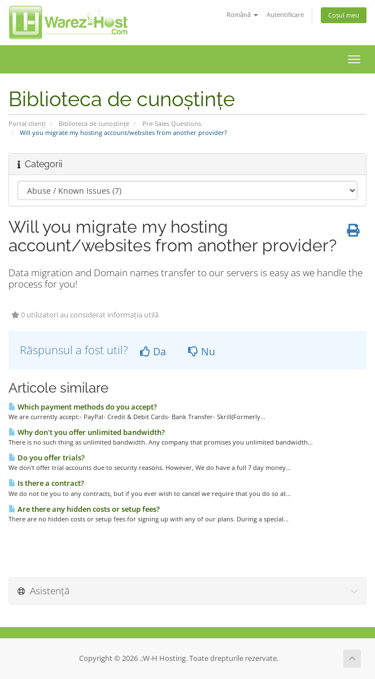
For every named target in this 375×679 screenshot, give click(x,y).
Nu (201, 351)
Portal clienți (27, 123)
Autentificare (285, 14)
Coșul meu (343, 15)
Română (242, 14)
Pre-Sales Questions (171, 123)
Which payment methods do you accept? (82, 407)
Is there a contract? (46, 483)
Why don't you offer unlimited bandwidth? (86, 432)
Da (153, 351)
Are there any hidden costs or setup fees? (84, 509)
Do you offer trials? (46, 457)
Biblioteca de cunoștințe (94, 123)
